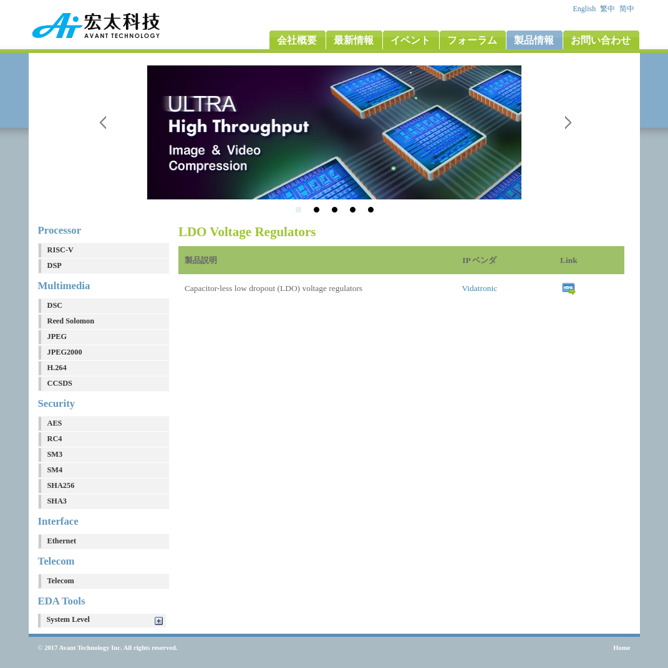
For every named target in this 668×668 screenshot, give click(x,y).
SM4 (55, 469)
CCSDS (59, 383)
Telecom (60, 580)
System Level (68, 619)
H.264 (57, 367)
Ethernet (62, 541)
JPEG (57, 336)
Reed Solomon (71, 321)
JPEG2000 (64, 352)
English (585, 8)
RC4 (54, 438)
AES (54, 423)
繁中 (608, 8)
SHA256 (61, 485)
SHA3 (57, 501)
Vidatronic (479, 288)
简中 (627, 8)
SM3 (55, 454)
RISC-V (60, 250)
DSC (55, 305)
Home (621, 647)
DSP (54, 265)
